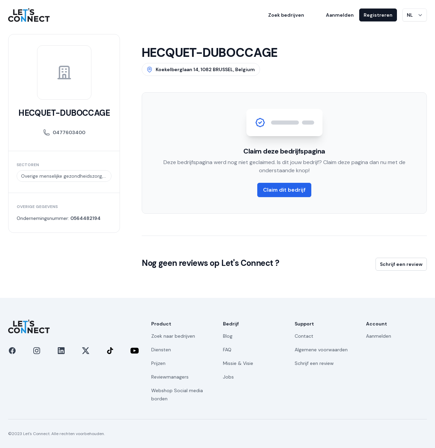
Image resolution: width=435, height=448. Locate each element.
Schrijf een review (401, 264)
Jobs (228, 377)
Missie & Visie (238, 363)
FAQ (227, 350)
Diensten (161, 350)
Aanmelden (340, 15)
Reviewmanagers (170, 377)
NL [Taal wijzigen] (410, 15)
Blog (227, 336)
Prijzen (158, 363)
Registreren (378, 15)
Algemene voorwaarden (321, 350)
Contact (304, 336)
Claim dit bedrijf (284, 189)
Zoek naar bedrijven (173, 336)
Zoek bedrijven (286, 15)
